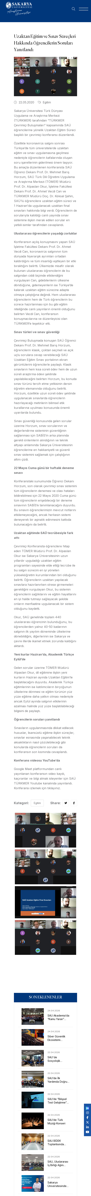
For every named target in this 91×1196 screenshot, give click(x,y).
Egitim (44, 102)
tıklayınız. (54, 788)
